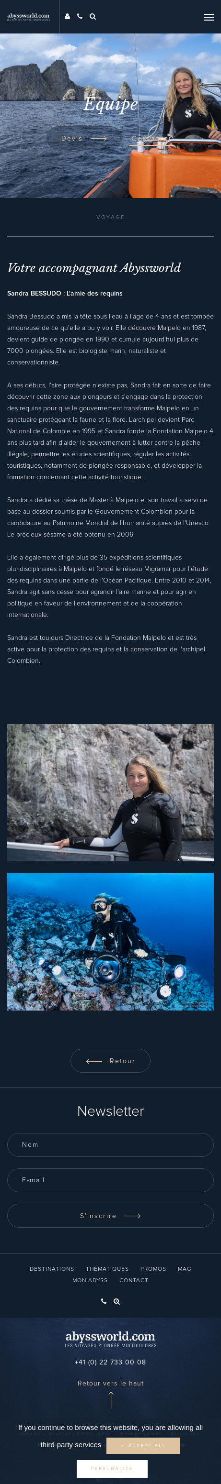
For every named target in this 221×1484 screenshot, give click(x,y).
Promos (153, 1269)
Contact (134, 1281)
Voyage (110, 217)
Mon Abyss (90, 1281)
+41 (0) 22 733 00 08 (110, 1362)
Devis (84, 138)
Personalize (112, 1468)
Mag (185, 1269)
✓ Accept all (143, 1445)
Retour (110, 1061)
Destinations (52, 1269)
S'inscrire (110, 1216)
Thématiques (107, 1269)
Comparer (151, 139)
